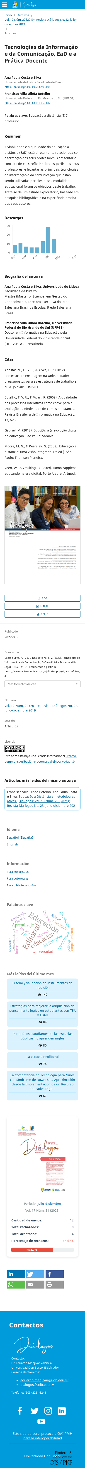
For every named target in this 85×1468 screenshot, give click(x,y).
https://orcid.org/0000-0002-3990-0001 (27, 86)
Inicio (8, 15)
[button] (16, 1274)
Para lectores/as (18, 872)
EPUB (44, 614)
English (12, 844)
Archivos (23, 15)
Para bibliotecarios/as (21, 885)
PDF (44, 598)
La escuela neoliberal (43, 1056)
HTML (44, 606)
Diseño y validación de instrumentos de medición (42, 985)
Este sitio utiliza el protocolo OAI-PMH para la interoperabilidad (42, 1435)
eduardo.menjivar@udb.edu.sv (44, 1380)
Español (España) (20, 837)
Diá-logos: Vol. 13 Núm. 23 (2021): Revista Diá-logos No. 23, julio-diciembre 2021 (42, 803)
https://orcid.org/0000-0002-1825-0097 (27, 103)
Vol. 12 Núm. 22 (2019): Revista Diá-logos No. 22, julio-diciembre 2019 (41, 22)
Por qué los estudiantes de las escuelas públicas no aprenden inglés (43, 1036)
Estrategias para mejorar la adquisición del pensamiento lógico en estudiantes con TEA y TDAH (42, 1010)
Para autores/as (17, 878)
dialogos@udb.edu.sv (37, 1384)
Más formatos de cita (22, 684)
